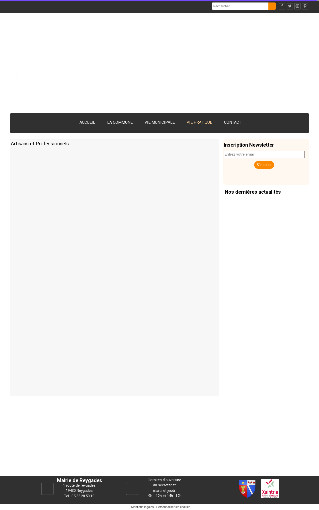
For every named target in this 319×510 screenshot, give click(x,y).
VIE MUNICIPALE (160, 122)
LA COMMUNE (120, 122)
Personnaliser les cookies (173, 507)
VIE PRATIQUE (199, 122)
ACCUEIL (87, 122)
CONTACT (232, 122)
